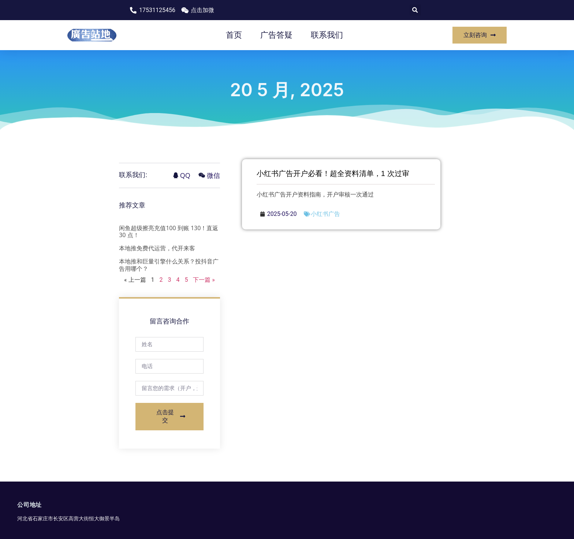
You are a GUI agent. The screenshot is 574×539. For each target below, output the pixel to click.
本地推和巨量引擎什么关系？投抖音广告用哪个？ (169, 264)
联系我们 (327, 35)
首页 (234, 35)
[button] (415, 10)
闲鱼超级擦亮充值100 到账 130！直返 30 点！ (168, 231)
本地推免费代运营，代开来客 (157, 248)
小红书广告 (325, 213)
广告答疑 (276, 35)
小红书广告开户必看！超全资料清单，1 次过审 (333, 173)
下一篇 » (204, 279)
